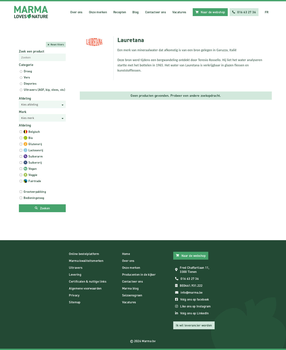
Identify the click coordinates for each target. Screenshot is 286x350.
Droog (28, 71)
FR (267, 12)
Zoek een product (31, 51)
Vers (27, 77)
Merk (22, 112)
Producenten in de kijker (139, 274)
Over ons (76, 12)
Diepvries (30, 84)
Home (126, 254)
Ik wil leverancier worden (194, 325)
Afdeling (25, 98)
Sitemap (74, 302)
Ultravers (75, 268)
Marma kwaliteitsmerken (86, 261)
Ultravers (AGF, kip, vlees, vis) (44, 90)
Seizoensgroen (132, 295)
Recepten (119, 12)
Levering (75, 274)
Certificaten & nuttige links (87, 281)
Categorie (26, 65)
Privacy (74, 295)
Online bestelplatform (84, 254)
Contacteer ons (155, 12)
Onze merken (98, 12)
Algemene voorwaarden (85, 288)
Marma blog (130, 288)
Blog (135, 12)
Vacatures (179, 12)
